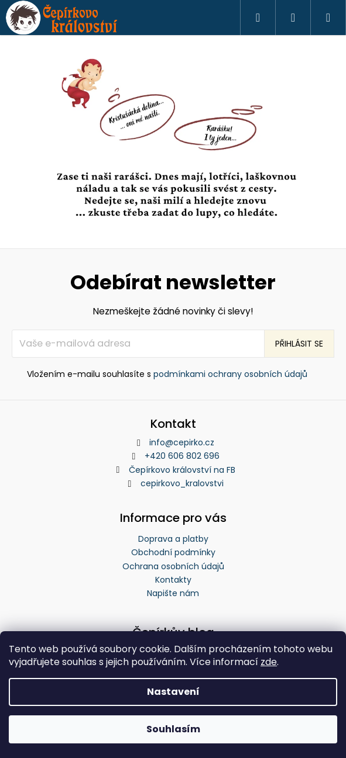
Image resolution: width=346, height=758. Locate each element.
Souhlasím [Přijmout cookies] (173, 729)
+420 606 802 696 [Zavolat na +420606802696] (182, 456)
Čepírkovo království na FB (182, 470)
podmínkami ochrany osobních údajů (230, 374)
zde (269, 662)
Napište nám (173, 593)
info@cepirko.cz (181, 442)
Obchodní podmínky (173, 552)
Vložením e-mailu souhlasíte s (167, 374)
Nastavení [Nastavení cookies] (173, 691)
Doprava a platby (173, 539)
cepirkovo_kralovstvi (182, 483)
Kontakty (173, 580)
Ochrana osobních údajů (173, 566)
